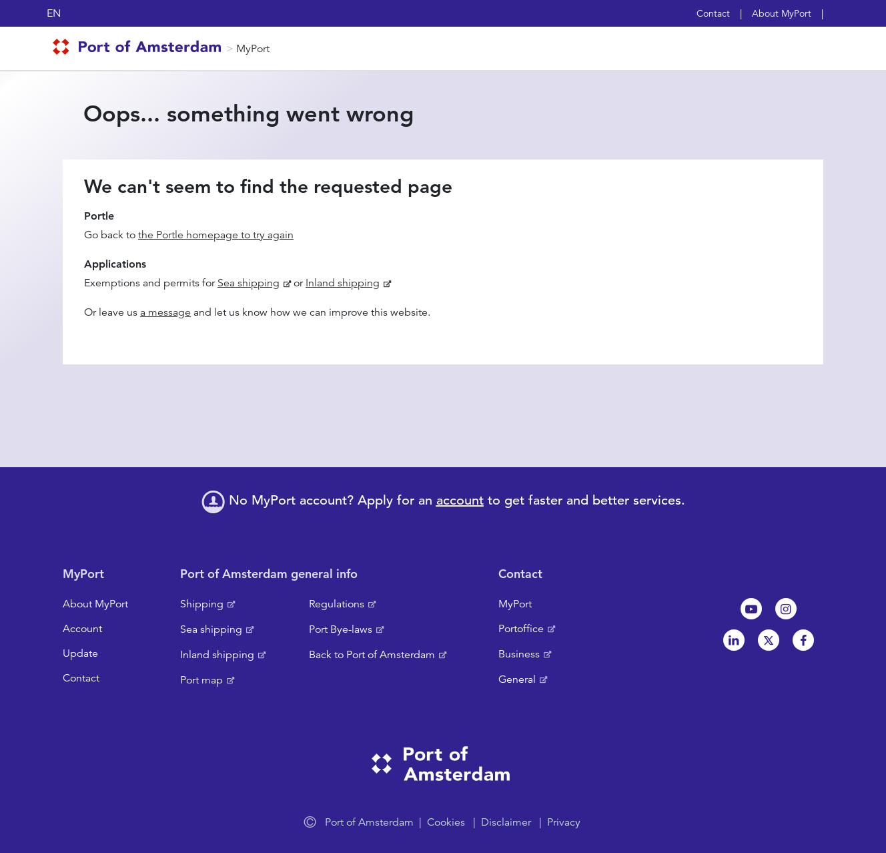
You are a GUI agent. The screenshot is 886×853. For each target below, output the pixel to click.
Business (519, 654)
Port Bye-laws (340, 629)
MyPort (253, 48)
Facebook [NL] (803, 640)
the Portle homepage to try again (216, 235)
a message (165, 312)
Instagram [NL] (786, 608)
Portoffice (521, 628)
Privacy (563, 822)
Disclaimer (506, 822)
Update (80, 653)
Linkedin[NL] (734, 640)
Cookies (446, 822)
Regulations (336, 604)
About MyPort (781, 13)
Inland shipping (343, 283)
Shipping (202, 604)
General (517, 679)
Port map (201, 680)
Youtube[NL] (751, 608)
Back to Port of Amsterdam (372, 654)
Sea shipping (248, 283)
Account (82, 628)
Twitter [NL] (768, 640)
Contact (713, 13)
